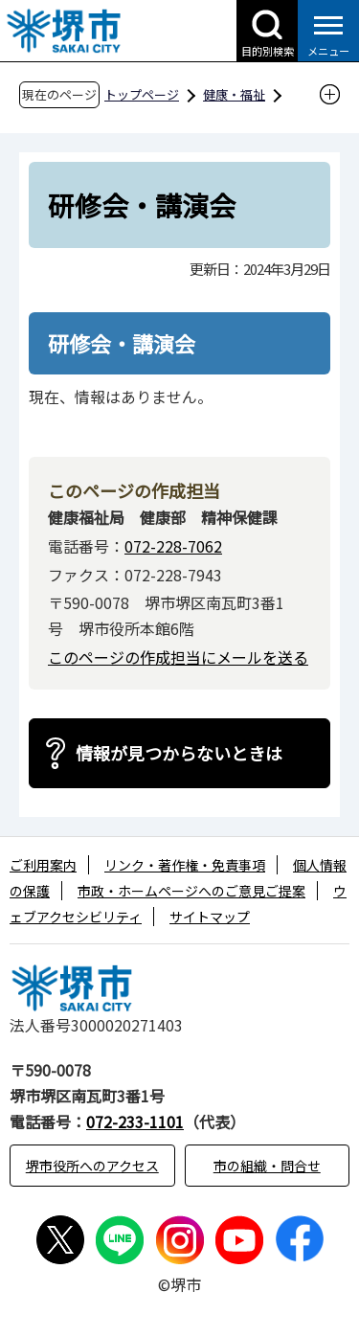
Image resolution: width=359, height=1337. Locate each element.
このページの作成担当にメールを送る (178, 657)
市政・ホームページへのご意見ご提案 (191, 890)
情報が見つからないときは (179, 752)
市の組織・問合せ (267, 1165)
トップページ (141, 94)
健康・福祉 (234, 94)
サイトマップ (209, 916)
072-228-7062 (173, 545)
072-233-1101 (135, 1121)
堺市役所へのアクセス (92, 1165)
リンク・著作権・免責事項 (184, 864)
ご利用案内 (43, 864)
